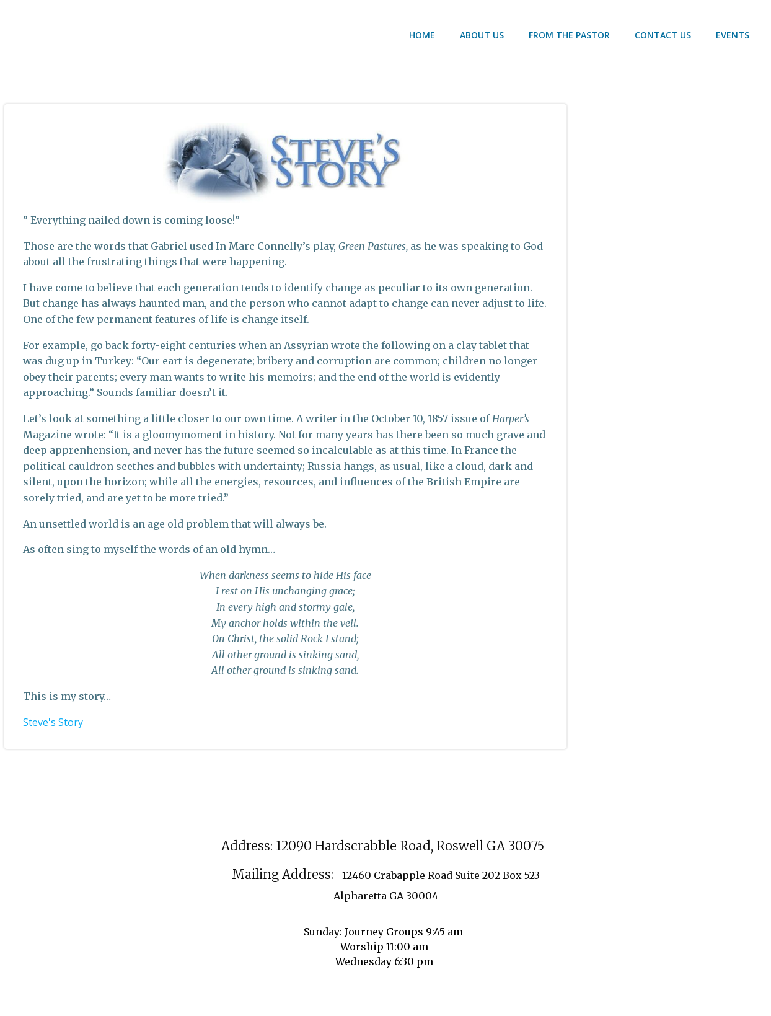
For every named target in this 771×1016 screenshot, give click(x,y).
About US (482, 35)
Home (422, 35)
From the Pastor (569, 35)
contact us (663, 35)
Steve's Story (53, 722)
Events (732, 35)
